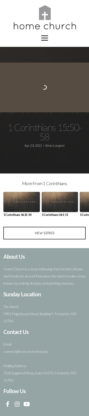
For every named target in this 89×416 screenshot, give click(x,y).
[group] (21, 206)
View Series (44, 233)
